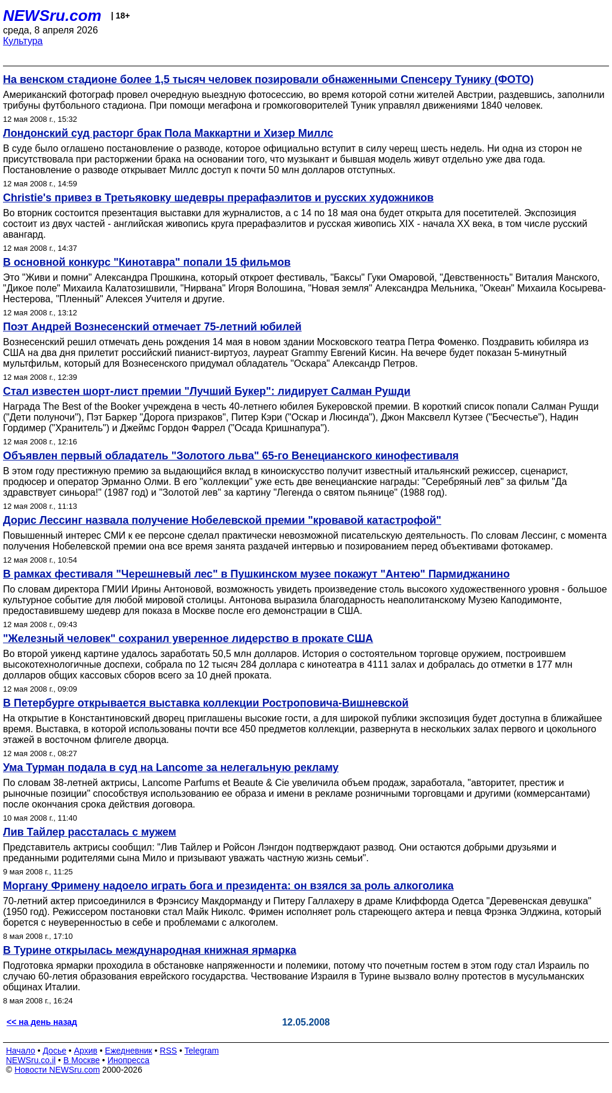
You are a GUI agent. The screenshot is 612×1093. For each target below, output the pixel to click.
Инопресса (129, 1060)
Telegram (202, 1050)
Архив (85, 1050)
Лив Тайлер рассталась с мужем (89, 832)
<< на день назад (42, 1022)
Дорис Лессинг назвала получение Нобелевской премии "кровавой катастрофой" (222, 520)
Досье (54, 1050)
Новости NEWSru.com (57, 1069)
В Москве (81, 1060)
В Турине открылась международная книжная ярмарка (149, 950)
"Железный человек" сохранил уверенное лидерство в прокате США (188, 638)
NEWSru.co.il (31, 1060)
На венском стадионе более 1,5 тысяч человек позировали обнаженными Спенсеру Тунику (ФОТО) (268, 79)
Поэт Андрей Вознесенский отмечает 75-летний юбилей (152, 327)
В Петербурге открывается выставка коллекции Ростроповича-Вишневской (206, 703)
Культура (23, 41)
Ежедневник (128, 1050)
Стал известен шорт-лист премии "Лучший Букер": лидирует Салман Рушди (207, 391)
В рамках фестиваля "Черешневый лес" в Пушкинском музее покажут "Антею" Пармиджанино (256, 574)
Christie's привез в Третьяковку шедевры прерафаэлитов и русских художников (218, 198)
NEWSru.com (52, 15)
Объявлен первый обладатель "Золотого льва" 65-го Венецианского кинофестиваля (231, 456)
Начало (20, 1050)
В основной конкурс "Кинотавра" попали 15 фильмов (146, 262)
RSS (168, 1050)
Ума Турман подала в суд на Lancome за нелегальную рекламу (171, 767)
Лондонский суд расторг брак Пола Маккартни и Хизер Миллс (168, 133)
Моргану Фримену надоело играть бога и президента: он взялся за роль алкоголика (228, 886)
